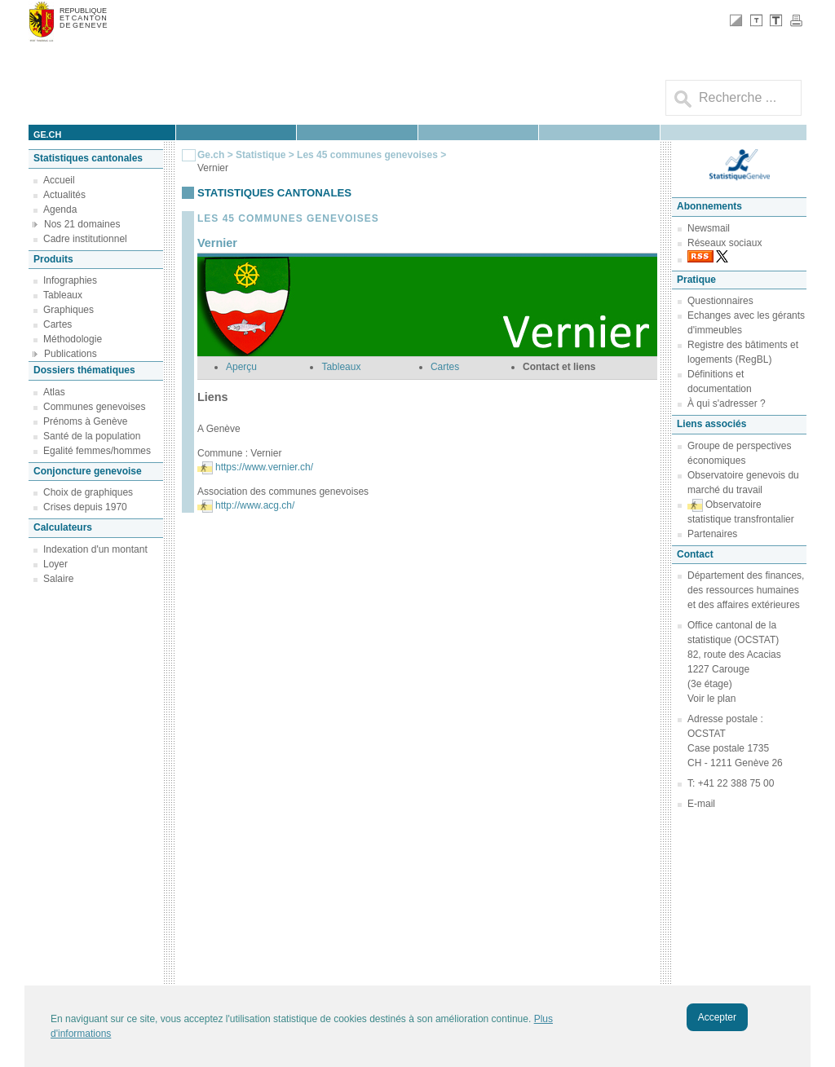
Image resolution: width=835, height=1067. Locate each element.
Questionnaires (720, 300)
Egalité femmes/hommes (97, 450)
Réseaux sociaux (724, 243)
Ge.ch (210, 155)
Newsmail (708, 228)
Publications (70, 353)
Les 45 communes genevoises (367, 155)
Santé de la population (91, 436)
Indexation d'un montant (95, 549)
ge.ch (47, 134)
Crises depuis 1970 (85, 507)
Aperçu (241, 367)
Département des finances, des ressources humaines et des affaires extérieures (745, 590)
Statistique (260, 155)
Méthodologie (72, 339)
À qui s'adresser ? (726, 403)
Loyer (55, 564)
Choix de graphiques (88, 492)
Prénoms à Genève (85, 421)
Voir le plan (711, 698)
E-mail (701, 803)
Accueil (59, 180)
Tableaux (62, 295)
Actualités (64, 195)
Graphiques (68, 309)
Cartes (57, 324)
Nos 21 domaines (82, 224)
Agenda (60, 209)
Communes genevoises (94, 406)
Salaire (58, 578)
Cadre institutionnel (85, 239)
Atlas (54, 392)
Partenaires (712, 534)
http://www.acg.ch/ (254, 505)
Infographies (70, 280)
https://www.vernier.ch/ (264, 467)
